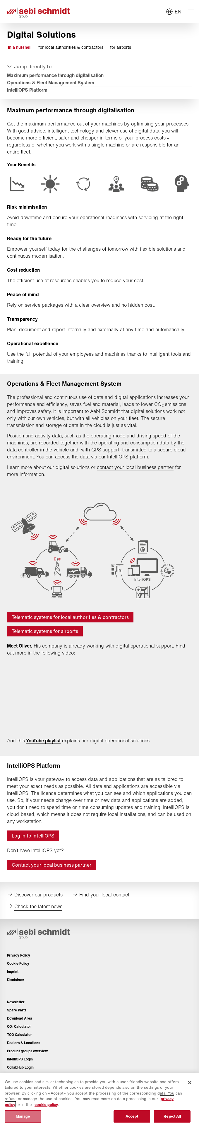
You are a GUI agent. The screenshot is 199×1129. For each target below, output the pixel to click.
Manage (23, 1116)
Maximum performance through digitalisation (55, 75)
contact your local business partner (135, 467)
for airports (120, 47)
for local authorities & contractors (70, 47)
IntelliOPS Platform (27, 89)
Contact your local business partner (51, 864)
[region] (99, 1101)
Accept (132, 1116)
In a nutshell (20, 47)
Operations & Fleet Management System (50, 82)
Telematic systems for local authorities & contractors (70, 617)
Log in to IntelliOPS (33, 835)
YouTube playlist (43, 740)
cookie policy (46, 1104)
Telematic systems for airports (45, 631)
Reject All (172, 1116)
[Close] (189, 1082)
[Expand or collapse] (29, 66)
